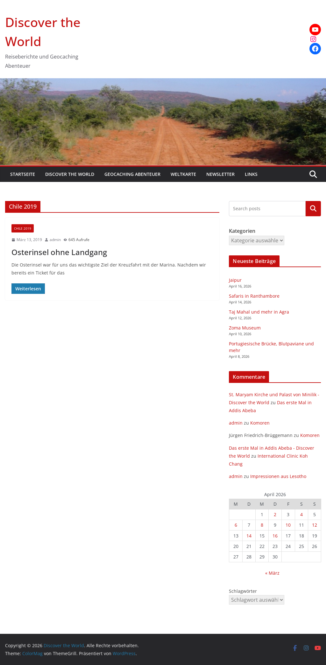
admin (55, 239)
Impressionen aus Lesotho (278, 476)
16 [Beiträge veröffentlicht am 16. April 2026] (275, 536)
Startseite (22, 174)
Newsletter (220, 174)
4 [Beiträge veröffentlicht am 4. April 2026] (301, 514)
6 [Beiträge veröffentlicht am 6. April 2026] (236, 525)
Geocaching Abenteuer (132, 174)
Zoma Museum (245, 328)
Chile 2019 (22, 228)
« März (272, 573)
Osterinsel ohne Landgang (59, 252)
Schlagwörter (243, 591)
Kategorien (313, 208)
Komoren (260, 423)
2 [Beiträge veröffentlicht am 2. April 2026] (275, 514)
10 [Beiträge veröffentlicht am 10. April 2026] (288, 525)
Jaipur (235, 280)
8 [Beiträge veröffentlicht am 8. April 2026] (262, 525)
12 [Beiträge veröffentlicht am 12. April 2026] (314, 525)
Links (251, 174)
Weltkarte (183, 174)
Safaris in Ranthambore (254, 296)
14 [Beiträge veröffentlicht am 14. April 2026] (249, 536)
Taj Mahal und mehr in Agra (259, 312)
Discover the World (69, 174)
